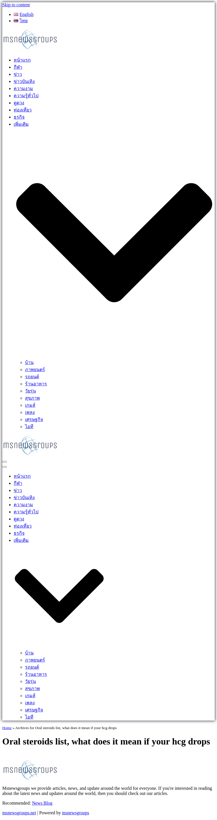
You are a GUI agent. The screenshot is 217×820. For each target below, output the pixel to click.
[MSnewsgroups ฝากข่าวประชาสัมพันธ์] (30, 49)
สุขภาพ (32, 398)
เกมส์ (30, 405)
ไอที (29, 426)
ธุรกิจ (19, 117)
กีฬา (18, 67)
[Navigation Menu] (4, 462)
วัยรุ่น (30, 390)
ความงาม (23, 88)
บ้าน (29, 362)
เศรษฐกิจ (34, 419)
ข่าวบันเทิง (24, 81)
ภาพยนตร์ (35, 369)
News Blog (42, 803)
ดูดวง (19, 102)
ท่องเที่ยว (23, 109)
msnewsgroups (75, 812)
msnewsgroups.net (19, 812)
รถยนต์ (32, 376)
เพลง (30, 412)
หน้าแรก (22, 60)
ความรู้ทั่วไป (26, 95)
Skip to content (16, 4)
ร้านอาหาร (36, 383)
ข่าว (18, 74)
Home (7, 728)
